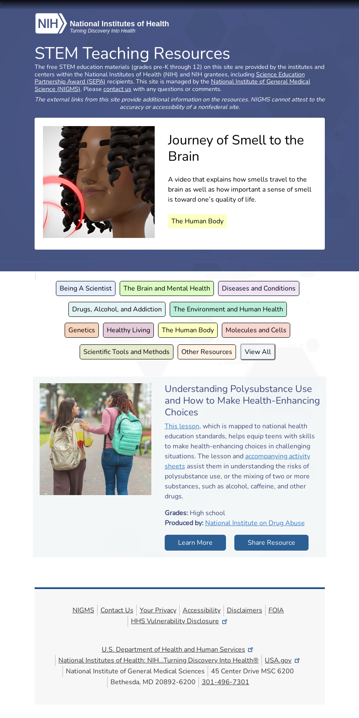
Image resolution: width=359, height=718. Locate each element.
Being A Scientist (86, 288)
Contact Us (116, 610)
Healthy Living (128, 330)
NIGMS (83, 610)
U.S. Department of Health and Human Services (178, 649)
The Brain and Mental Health (166, 288)
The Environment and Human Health (228, 309)
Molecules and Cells (256, 330)
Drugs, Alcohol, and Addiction (117, 309)
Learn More (195, 542)
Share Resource (271, 542)
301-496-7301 (225, 682)
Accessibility (202, 610)
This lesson (182, 426)
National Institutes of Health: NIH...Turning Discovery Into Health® (158, 660)
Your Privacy (158, 610)
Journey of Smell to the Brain (236, 148)
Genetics (81, 330)
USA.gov (283, 660)
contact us (117, 89)
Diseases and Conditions (259, 288)
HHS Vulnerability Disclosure (179, 621)
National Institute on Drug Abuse (255, 523)
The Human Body (197, 221)
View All (258, 351)
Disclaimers (244, 610)
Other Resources (206, 351)
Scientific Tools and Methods (126, 351)
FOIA (276, 610)
